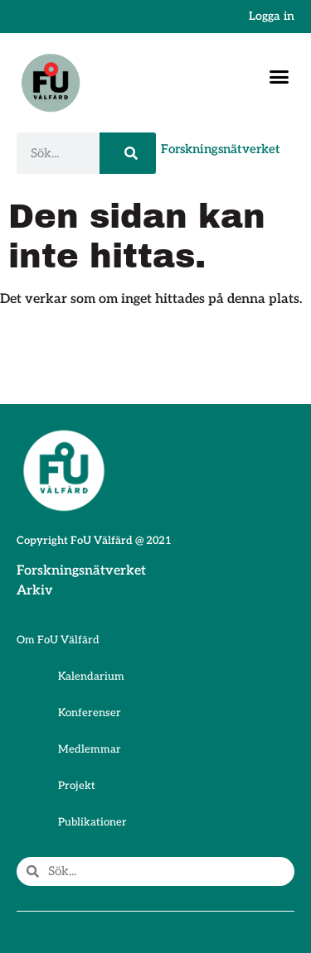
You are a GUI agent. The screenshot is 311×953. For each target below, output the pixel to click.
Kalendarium (91, 676)
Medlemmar (89, 749)
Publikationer (92, 822)
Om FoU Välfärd (58, 640)
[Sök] (128, 153)
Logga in (271, 16)
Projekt (76, 785)
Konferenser (89, 713)
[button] (279, 77)
